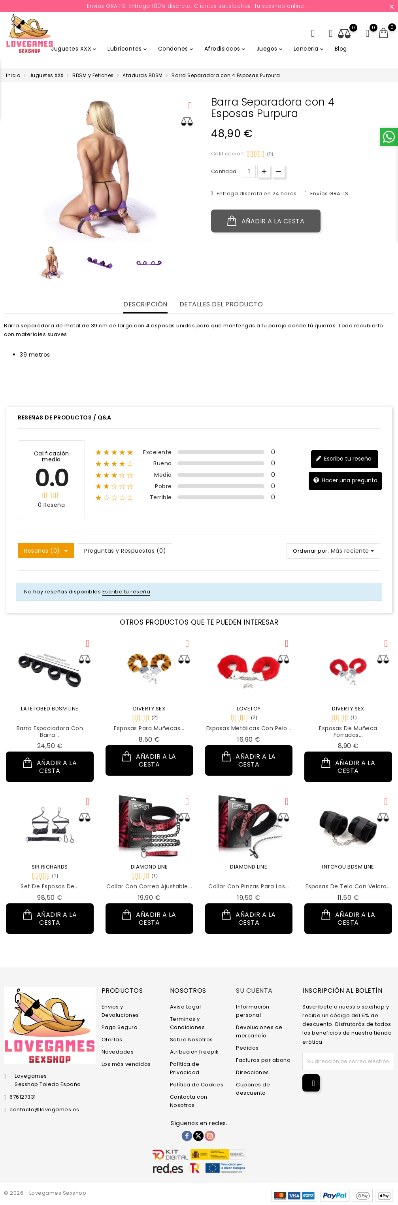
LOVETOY (249, 708)
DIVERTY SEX (149, 708)
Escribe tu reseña (343, 459)
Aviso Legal (185, 1006)
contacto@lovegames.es (44, 1109)
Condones (176, 49)
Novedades (118, 1052)
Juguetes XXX (74, 49)
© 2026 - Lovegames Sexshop (45, 1193)
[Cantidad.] (249, 171)
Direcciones (252, 1072)
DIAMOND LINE (149, 867)
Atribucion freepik (194, 1052)
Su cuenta (254, 990)
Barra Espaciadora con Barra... (50, 731)
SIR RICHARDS (50, 867)
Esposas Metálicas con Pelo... (249, 728)
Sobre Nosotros (191, 1039)
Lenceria (309, 49)
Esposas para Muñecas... (149, 728)
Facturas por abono (263, 1060)
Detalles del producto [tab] (221, 304)
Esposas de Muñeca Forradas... (348, 731)
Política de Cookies (197, 1084)
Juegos (270, 49)
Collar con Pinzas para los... (248, 886)
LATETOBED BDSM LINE (50, 708)
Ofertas (112, 1039)
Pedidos (247, 1048)
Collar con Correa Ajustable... (149, 886)
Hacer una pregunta (345, 480)
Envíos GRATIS (328, 193)
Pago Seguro (120, 1027)
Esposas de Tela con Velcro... (348, 886)
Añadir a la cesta (266, 221)
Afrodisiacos (225, 49)
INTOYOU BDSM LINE (348, 867)
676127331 (22, 1097)
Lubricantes (128, 49)
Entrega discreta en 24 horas (256, 193)
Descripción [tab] (145, 304)
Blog (341, 49)
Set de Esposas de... (50, 886)
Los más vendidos (126, 1064)
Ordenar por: (311, 551)
